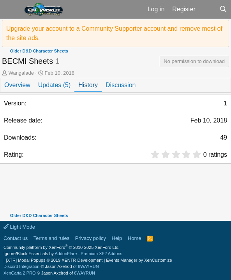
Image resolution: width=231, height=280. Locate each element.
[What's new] (207, 9)
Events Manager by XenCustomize (139, 260)
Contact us (16, 238)
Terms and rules (51, 238)
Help (117, 238)
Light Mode (19, 227)
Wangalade (21, 73)
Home (134, 238)
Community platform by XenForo (62, 247)
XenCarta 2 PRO (20, 273)
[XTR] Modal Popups (54, 260)
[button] (11, 9)
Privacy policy (90, 238)
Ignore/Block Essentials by (63, 253)
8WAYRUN (88, 266)
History (88, 85)
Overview (17, 85)
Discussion (121, 85)
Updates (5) (54, 85)
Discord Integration (21, 266)
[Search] (223, 9)
